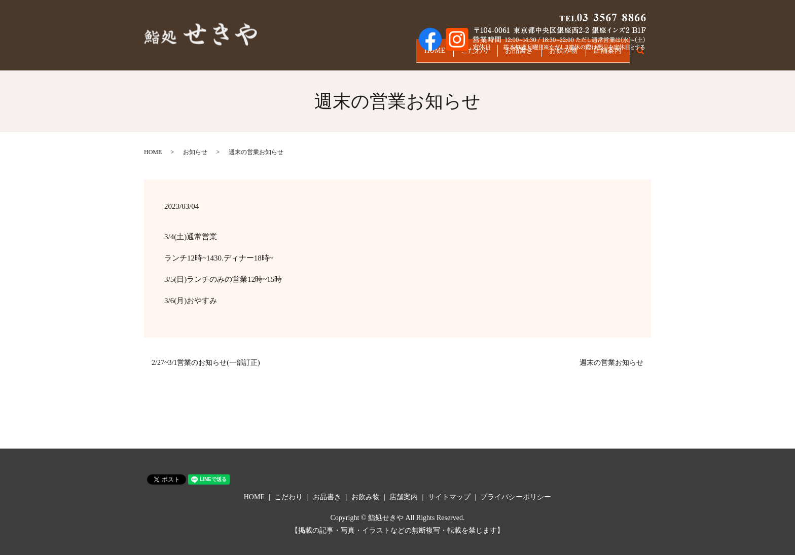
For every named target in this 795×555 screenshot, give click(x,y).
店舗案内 (605, 54)
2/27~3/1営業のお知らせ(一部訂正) (206, 362)
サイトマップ (449, 497)
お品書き (505, 54)
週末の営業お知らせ (611, 362)
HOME (410, 54)
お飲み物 (555, 54)
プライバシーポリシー (515, 497)
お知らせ (195, 152)
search (645, 55)
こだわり (456, 54)
